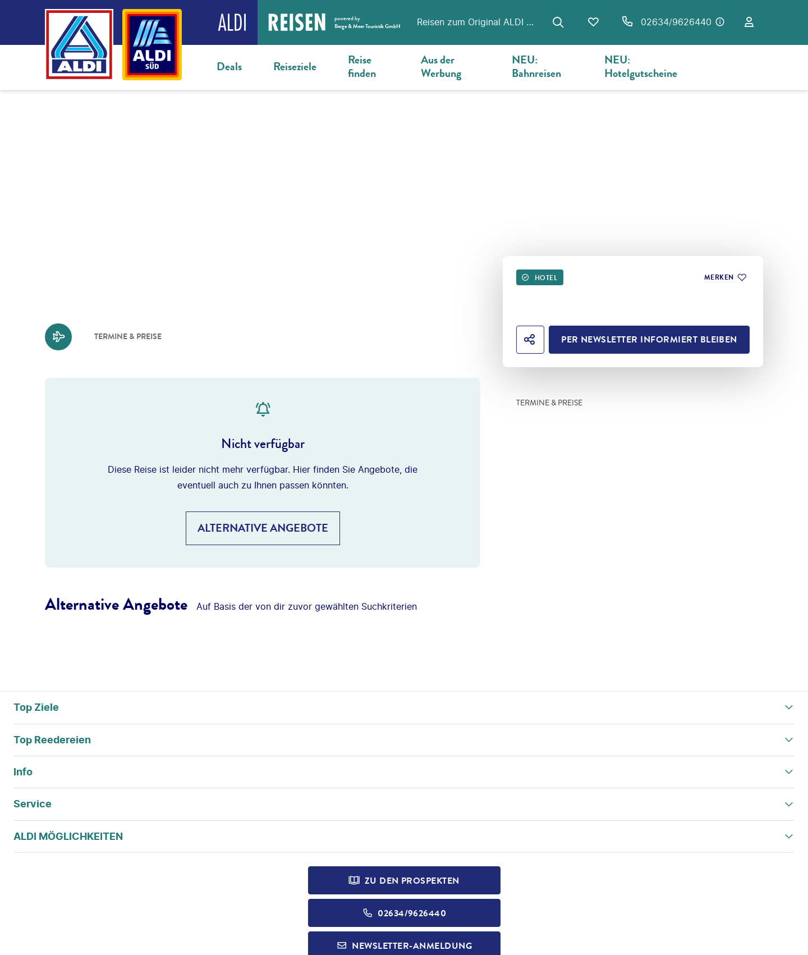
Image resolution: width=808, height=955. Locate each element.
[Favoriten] (593, 22)
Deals (229, 66)
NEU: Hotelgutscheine (640, 66)
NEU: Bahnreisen (536, 66)
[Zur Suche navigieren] (558, 22)
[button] (404, 708)
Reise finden (362, 66)
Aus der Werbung (441, 66)
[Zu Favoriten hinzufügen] (725, 277)
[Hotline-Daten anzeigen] (719, 21)
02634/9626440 (676, 22)
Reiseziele (294, 66)
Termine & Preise (549, 403)
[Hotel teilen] (530, 340)
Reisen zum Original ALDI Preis (477, 22)
